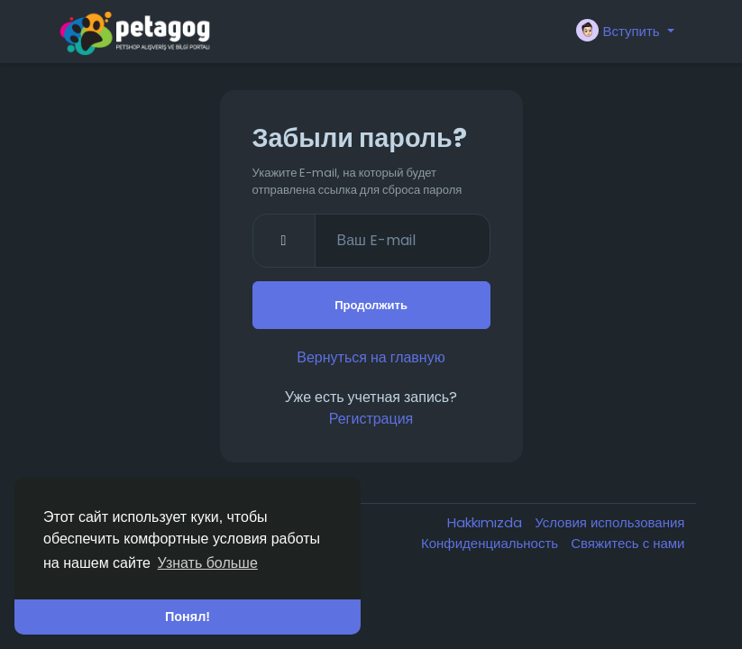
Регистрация (371, 418)
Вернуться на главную (370, 357)
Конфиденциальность (491, 543)
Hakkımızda (486, 522)
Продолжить (371, 305)
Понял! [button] (187, 616)
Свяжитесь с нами (627, 543)
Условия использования (609, 522)
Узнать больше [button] (208, 563)
